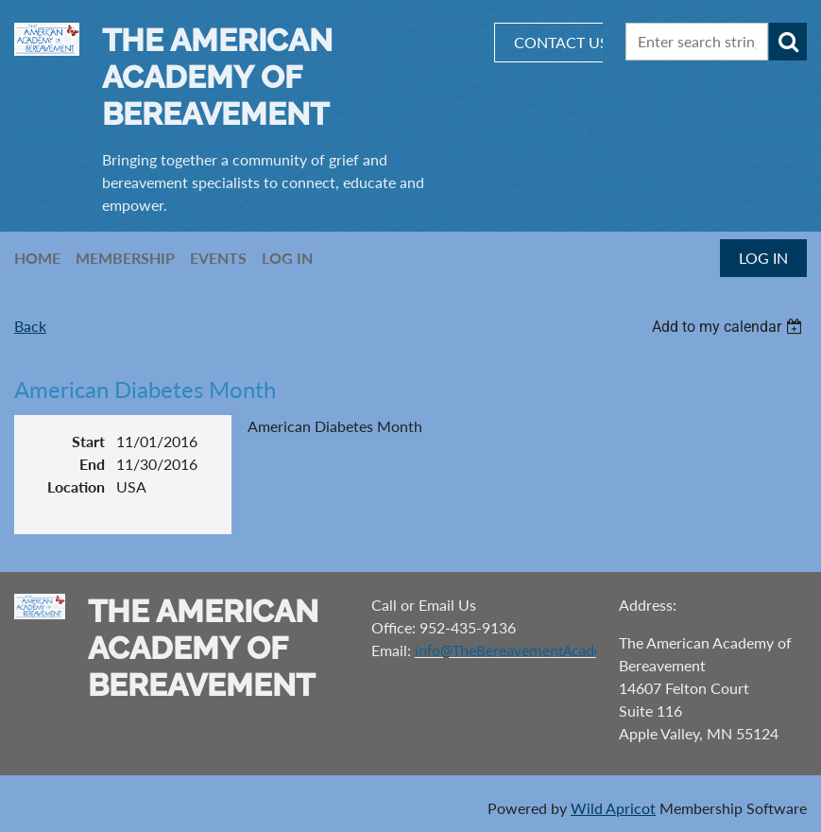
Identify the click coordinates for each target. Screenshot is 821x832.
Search (788, 42)
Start (88, 441)
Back (30, 326)
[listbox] (729, 326)
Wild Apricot (613, 808)
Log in (763, 258)
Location (76, 486)
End (92, 464)
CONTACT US (561, 42)
